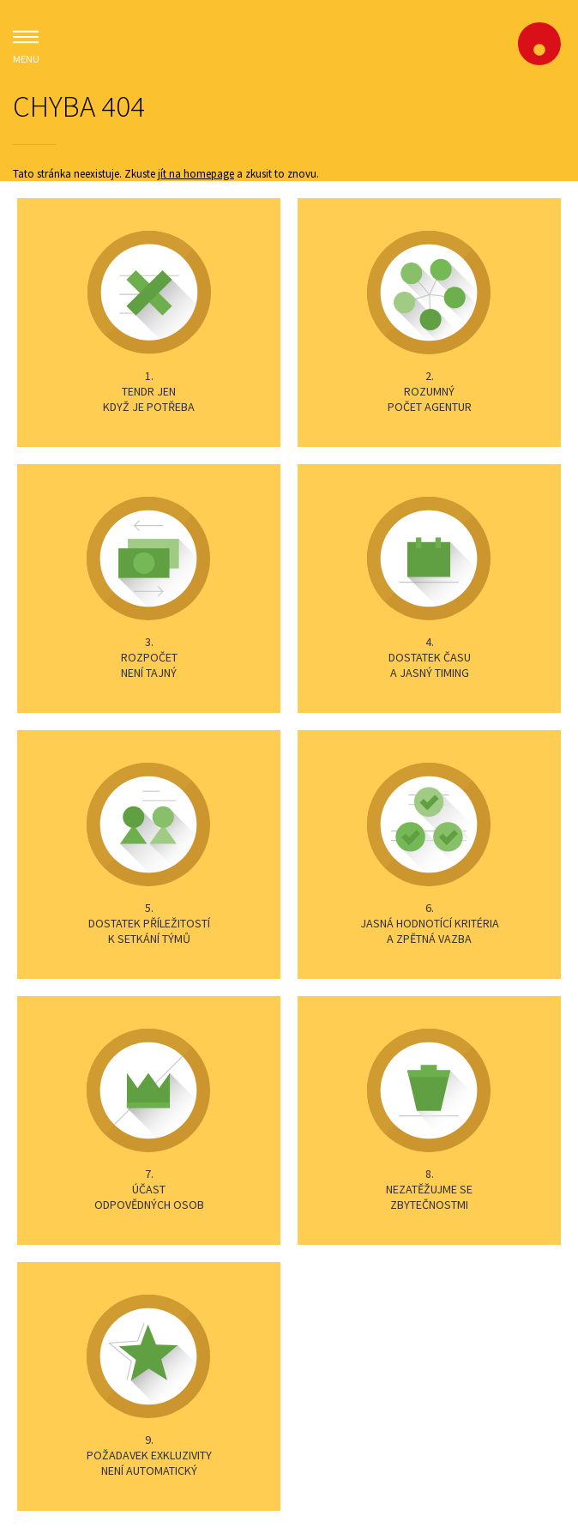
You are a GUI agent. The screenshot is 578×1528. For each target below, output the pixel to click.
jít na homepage (196, 173)
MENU (26, 44)
